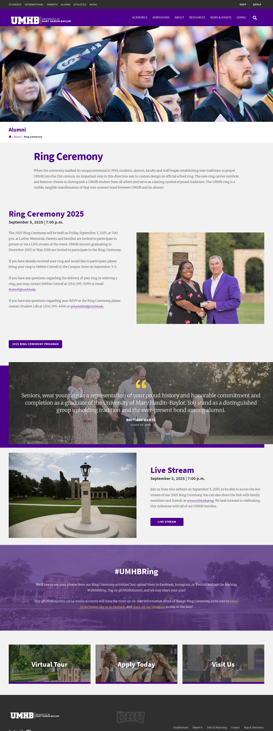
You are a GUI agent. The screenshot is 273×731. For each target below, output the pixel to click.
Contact (235, 725)
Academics (139, 17)
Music (93, 4)
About (179, 17)
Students (15, 4)
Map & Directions (254, 725)
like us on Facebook (111, 607)
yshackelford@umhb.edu (89, 306)
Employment (180, 725)
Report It (197, 725)
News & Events (221, 17)
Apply (257, 4)
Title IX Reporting (217, 725)
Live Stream (170, 522)
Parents (52, 4)
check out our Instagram (151, 607)
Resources (197, 17)
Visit (242, 4)
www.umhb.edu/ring (202, 501)
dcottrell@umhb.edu (24, 289)
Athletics (79, 4)
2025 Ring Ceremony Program (37, 344)
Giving (241, 17)
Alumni (65, 4)
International (34, 4)
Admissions (161, 17)
